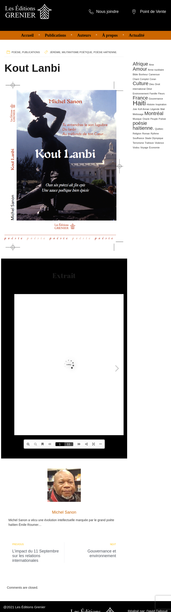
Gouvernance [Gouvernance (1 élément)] (156, 98)
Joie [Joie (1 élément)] (135, 109)
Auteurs (84, 35)
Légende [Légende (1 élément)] (155, 109)
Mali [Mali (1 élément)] (162, 109)
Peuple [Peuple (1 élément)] (154, 119)
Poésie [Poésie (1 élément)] (162, 119)
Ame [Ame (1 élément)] (151, 64)
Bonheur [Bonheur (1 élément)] (143, 74)
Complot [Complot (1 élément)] (144, 79)
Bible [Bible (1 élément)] (135, 74)
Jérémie (55, 52)
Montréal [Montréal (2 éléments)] (153, 113)
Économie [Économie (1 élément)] (154, 147)
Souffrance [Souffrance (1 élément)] (138, 138)
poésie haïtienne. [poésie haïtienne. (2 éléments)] (143, 125)
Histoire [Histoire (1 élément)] (151, 104)
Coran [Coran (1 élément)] (153, 79)
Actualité (137, 35)
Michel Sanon (64, 512)
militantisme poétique (77, 52)
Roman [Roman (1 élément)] (146, 133)
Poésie (16, 52)
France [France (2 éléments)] (140, 98)
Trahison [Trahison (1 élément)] (149, 143)
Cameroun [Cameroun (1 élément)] (154, 74)
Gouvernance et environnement (102, 553)
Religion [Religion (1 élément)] (137, 133)
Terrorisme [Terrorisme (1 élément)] (138, 143)
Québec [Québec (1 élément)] (159, 129)
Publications (55, 35)
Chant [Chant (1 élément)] (136, 79)
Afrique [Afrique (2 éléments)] (140, 64)
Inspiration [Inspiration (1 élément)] (161, 104)
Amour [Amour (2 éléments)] (140, 69)
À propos (110, 35)
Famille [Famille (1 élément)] (153, 93)
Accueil (27, 35)
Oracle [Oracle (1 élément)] (145, 119)
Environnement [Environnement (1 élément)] (141, 93)
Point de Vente (153, 11)
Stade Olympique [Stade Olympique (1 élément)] (154, 138)
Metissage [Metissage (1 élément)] (138, 114)
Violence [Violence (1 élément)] (159, 143)
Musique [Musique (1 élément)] (137, 119)
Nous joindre (107, 11)
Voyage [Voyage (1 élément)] (144, 147)
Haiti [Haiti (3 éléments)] (139, 103)
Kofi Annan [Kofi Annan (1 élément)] (143, 109)
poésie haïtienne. (105, 52)
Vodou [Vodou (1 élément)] (136, 147)
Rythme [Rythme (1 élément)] (155, 133)
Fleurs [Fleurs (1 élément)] (161, 93)
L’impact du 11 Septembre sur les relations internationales (35, 556)
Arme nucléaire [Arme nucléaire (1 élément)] (156, 69)
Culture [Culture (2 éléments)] (140, 83)
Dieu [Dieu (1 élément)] (151, 84)
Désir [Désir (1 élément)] (149, 89)
